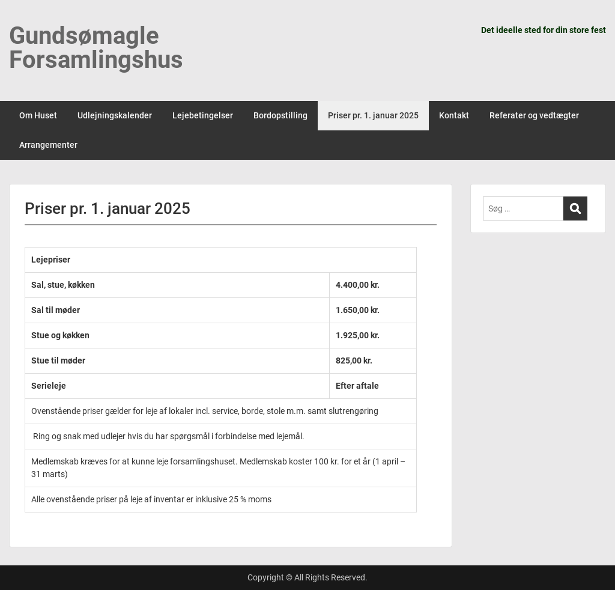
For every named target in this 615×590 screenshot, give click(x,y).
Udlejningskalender (114, 115)
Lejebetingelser (202, 115)
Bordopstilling (280, 115)
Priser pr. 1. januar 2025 (373, 115)
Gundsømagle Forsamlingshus (96, 48)
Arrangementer (48, 145)
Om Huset (38, 115)
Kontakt (454, 115)
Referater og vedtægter (534, 115)
